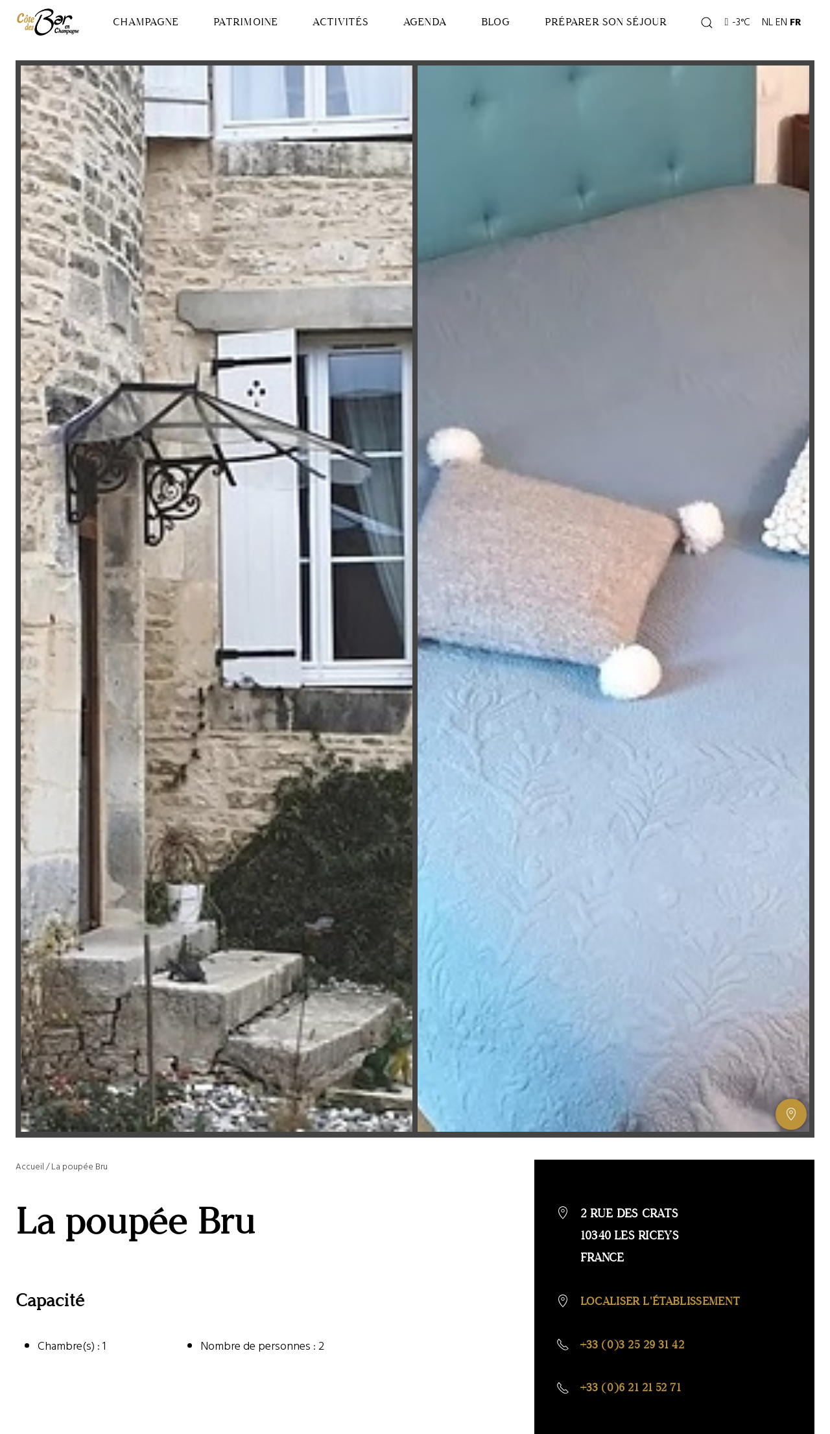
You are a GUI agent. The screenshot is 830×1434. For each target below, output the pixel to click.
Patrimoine (262, 42)
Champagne (151, 42)
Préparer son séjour (636, 42)
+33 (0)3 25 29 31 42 (636, 1370)
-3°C (740, 43)
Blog (548, 42)
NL (770, 42)
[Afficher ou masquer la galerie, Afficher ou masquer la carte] (791, 1139)
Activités (369, 42)
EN (784, 42)
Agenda (465, 42)
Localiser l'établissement (665, 1326)
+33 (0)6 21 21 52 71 (634, 1413)
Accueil (30, 1191)
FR (798, 42)
